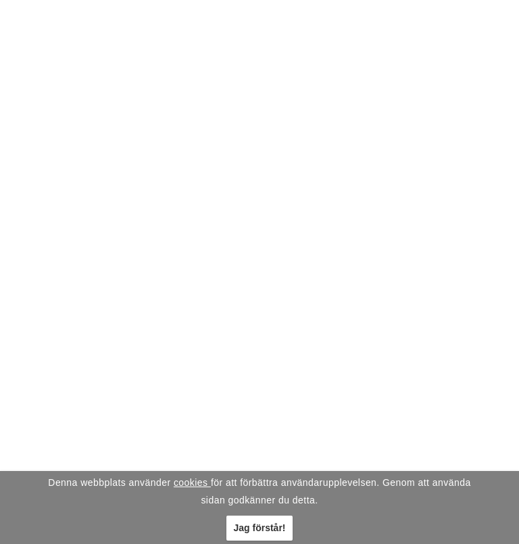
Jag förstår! (259, 527)
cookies (192, 482)
